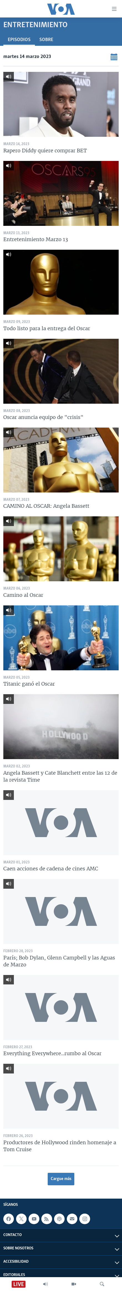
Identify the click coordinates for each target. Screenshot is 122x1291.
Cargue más (61, 1179)
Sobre (46, 39)
